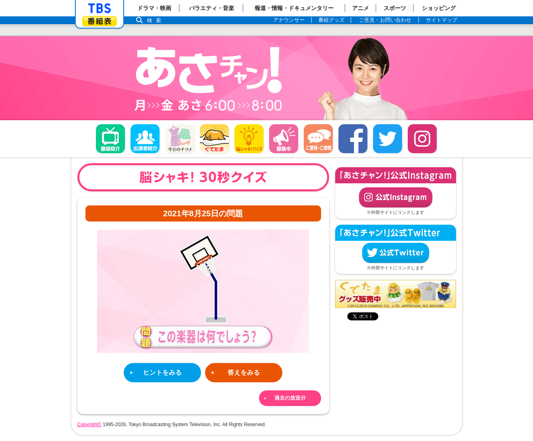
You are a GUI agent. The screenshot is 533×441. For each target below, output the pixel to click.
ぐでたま (214, 138)
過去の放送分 (290, 398)
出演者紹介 (145, 138)
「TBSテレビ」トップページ (99, 8)
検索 (156, 20)
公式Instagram (395, 197)
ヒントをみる (162, 372)
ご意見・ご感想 (318, 138)
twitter (387, 138)
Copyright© (89, 424)
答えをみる (244, 372)
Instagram (422, 138)
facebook (352, 138)
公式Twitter (395, 253)
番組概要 (110, 138)
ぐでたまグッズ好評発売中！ (395, 294)
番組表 (99, 21)
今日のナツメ (179, 138)
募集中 (283, 138)
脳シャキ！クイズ (248, 138)
